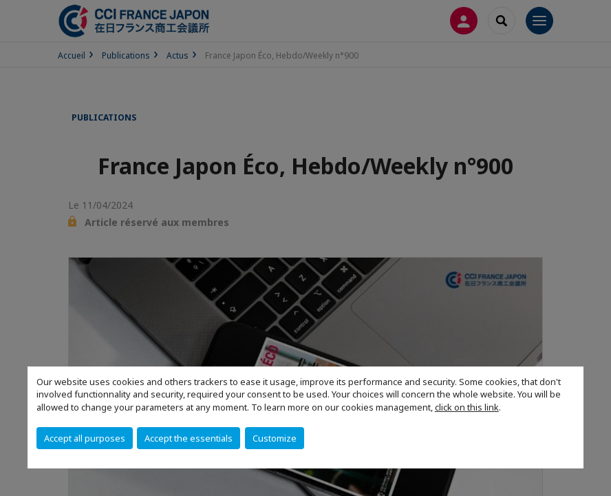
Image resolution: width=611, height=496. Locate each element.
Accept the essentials (188, 438)
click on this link (467, 407)
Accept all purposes (84, 438)
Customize (275, 438)
